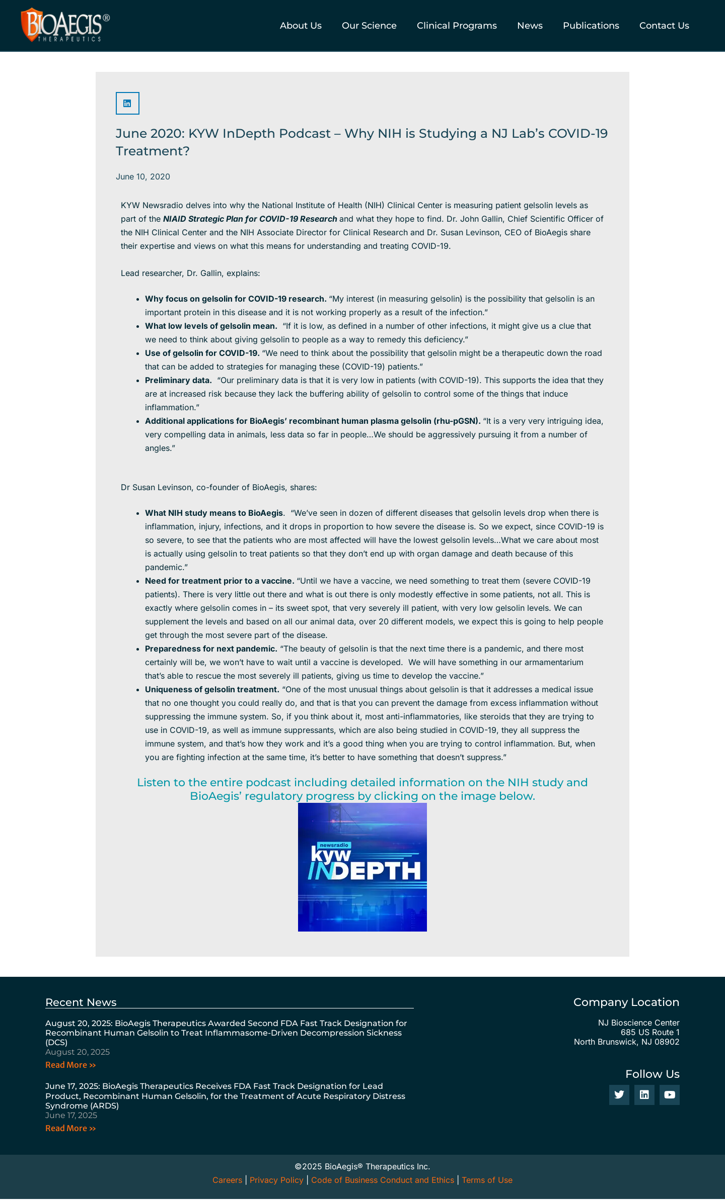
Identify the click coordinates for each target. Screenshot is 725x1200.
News (530, 25)
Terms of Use (487, 1181)
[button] (127, 103)
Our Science (369, 25)
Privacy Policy (277, 1181)
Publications (591, 25)
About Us (301, 25)
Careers (227, 1181)
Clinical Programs (457, 25)
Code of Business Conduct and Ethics (382, 1181)
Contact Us (664, 25)
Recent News (82, 1002)
